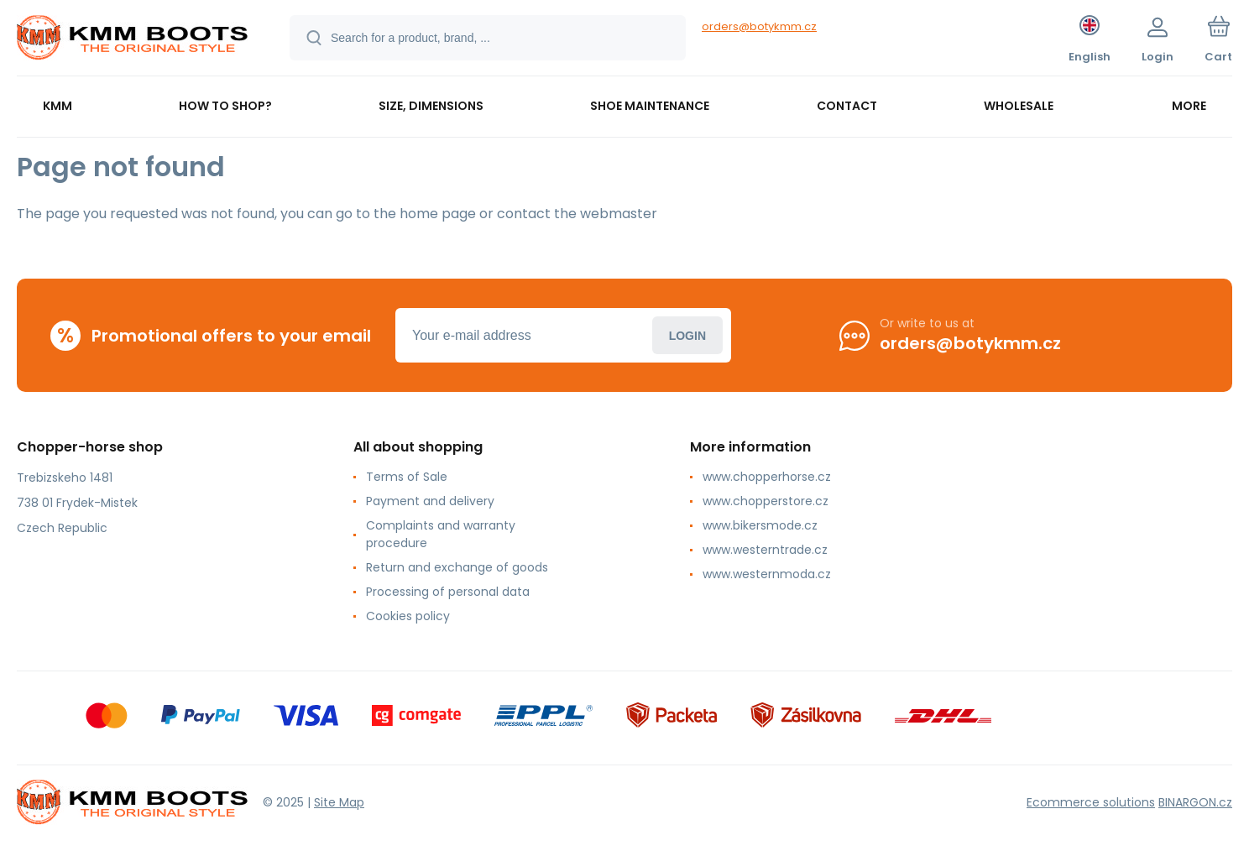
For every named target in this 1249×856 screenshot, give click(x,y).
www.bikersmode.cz (760, 525)
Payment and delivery (430, 501)
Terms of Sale (406, 476)
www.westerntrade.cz (765, 549)
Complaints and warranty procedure (440, 534)
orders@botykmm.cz (759, 26)
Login (687, 335)
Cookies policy (408, 616)
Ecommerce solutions (1091, 801)
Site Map (339, 801)
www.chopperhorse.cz (767, 476)
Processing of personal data (448, 591)
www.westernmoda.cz (767, 574)
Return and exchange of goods (457, 567)
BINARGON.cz (1195, 801)
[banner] (132, 40)
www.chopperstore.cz (765, 501)
